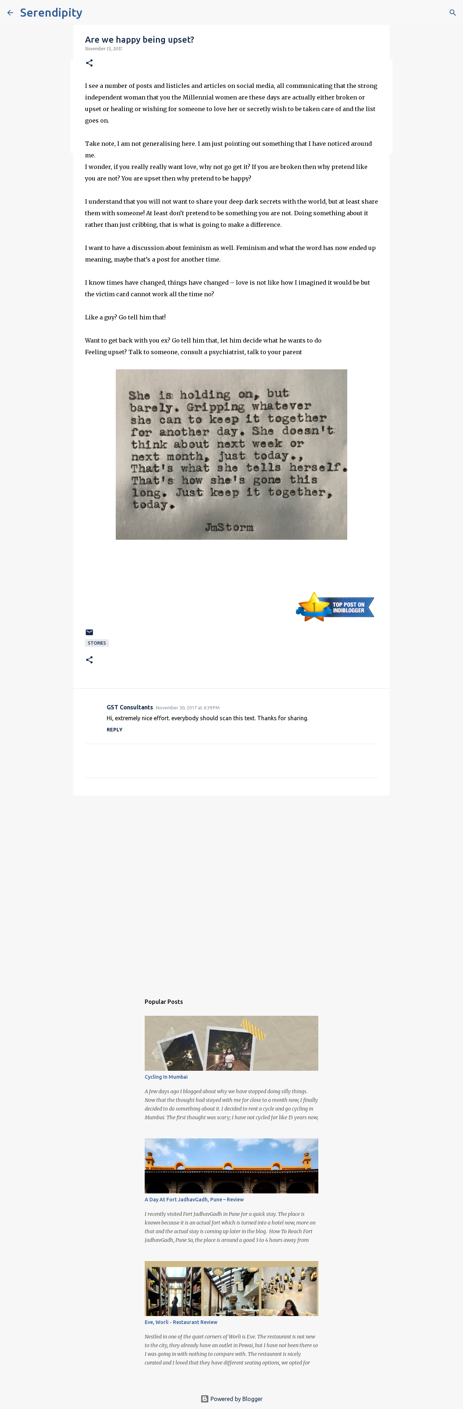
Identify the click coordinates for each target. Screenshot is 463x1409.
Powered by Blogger (231, 1399)
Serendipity (51, 12)
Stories (97, 643)
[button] (89, 63)
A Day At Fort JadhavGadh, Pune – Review (194, 1199)
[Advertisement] (231, 857)
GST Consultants (130, 707)
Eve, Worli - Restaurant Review (181, 1322)
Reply (115, 730)
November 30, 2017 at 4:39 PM (188, 707)
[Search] (453, 12)
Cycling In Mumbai (166, 1077)
